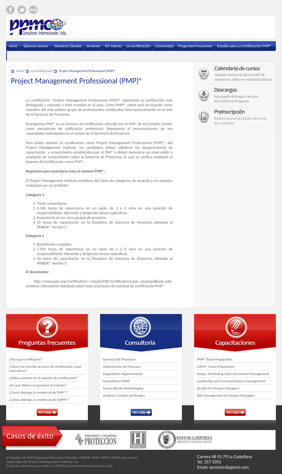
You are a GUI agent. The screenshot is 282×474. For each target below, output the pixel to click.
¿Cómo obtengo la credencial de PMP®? (38, 392)
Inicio (20, 71)
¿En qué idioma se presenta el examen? (38, 385)
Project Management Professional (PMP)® (87, 71)
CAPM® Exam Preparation (215, 366)
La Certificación (41, 71)
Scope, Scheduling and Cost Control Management (233, 374)
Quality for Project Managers (218, 388)
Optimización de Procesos (121, 366)
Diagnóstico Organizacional (122, 374)
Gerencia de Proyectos (119, 359)
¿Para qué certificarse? (25, 359)
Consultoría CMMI (116, 381)
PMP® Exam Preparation (214, 359)
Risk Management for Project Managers (226, 395)
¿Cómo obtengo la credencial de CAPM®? (39, 400)
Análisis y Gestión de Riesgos (124, 395)
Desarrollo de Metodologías (123, 388)
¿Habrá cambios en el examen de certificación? (43, 378)
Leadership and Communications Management (231, 381)
